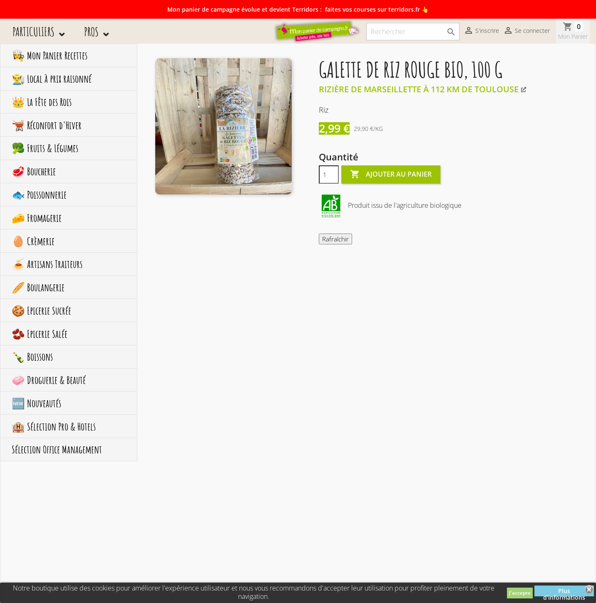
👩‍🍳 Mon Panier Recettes (49, 55)
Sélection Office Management (57, 449)
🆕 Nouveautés (36, 403)
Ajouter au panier (391, 174)
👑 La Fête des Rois (42, 101)
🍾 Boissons (32, 356)
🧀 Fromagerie (37, 217)
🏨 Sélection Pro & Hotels (54, 426)
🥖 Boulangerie (38, 287)
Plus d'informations (564, 591)
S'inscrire (481, 31)
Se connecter (526, 31)
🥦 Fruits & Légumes (45, 148)
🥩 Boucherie (34, 171)
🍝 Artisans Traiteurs (47, 264)
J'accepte (520, 592)
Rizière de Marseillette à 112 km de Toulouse (419, 89)
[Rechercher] (412, 31)
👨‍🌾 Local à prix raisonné (52, 78)
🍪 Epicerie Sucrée (41, 310)
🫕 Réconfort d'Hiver (47, 125)
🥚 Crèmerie (33, 241)
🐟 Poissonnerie (39, 194)
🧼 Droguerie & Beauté (49, 379)
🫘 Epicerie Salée (39, 333)
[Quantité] (329, 174)
